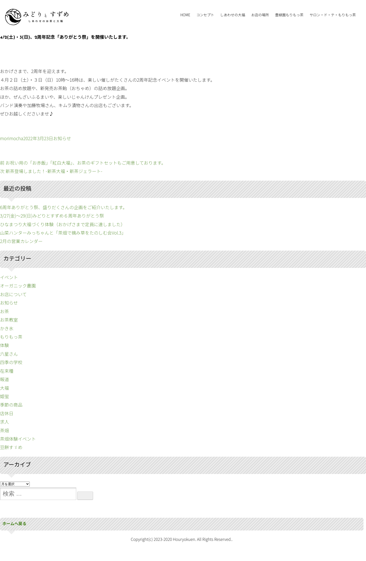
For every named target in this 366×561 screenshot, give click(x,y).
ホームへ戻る (15, 524)
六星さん (9, 354)
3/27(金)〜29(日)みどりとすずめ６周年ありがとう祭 (52, 215)
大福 (4, 388)
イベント (9, 277)
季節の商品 (11, 404)
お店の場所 (260, 14)
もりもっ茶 (11, 337)
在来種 (6, 371)
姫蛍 (4, 396)
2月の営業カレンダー (21, 241)
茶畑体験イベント (18, 439)
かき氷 (6, 328)
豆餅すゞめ (11, 447)
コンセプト (205, 14)
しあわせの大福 (232, 14)
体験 (4, 345)
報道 (4, 379)
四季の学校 (11, 362)
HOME (185, 14)
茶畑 (4, 430)
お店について (13, 294)
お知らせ (62, 138)
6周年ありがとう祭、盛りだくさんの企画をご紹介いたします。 (63, 207)
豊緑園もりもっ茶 (289, 14)
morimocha (11, 138)
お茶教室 (9, 320)
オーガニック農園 (18, 285)
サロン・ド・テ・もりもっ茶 (333, 14)
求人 (4, 422)
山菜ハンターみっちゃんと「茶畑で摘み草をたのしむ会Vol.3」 (63, 232)
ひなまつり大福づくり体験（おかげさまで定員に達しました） (62, 224)
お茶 (4, 311)
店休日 (6, 413)
